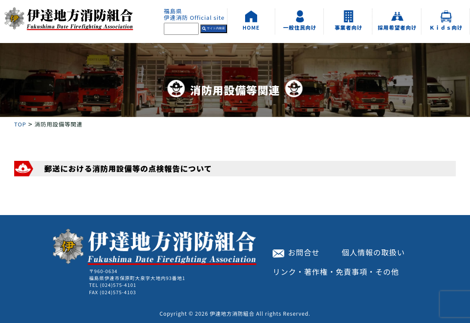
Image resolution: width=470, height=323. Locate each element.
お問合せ (296, 252)
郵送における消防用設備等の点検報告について (128, 168)
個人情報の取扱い (373, 252)
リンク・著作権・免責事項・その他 (336, 271)
